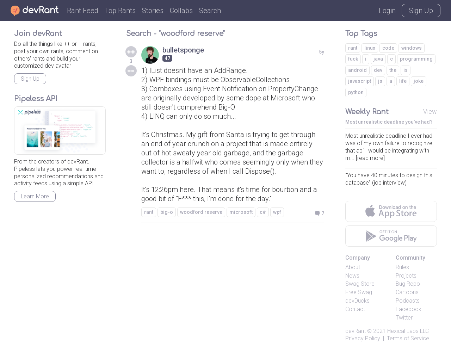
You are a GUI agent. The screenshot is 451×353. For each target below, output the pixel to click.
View (430, 111)
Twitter (404, 317)
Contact (355, 309)
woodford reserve (201, 212)
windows (411, 48)
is (405, 70)
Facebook (408, 309)
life (403, 81)
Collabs (181, 10)
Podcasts (408, 300)
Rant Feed (82, 10)
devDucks (357, 300)
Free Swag (358, 292)
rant (148, 212)
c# (263, 212)
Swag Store (360, 283)
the (392, 70)
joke (419, 81)
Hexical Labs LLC (408, 331)
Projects (406, 275)
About (352, 267)
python (356, 92)
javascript (359, 81)
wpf (277, 212)
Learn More (35, 196)
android (357, 70)
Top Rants (120, 10)
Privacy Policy (362, 338)
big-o (166, 212)
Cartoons (407, 292)
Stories (152, 10)
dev (378, 70)
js (380, 81)
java (378, 59)
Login (387, 10)
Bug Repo (408, 283)
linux (369, 48)
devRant (355, 331)
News (352, 275)
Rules (402, 267)
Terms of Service (408, 338)
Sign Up (421, 10)
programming (416, 59)
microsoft (241, 212)
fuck (353, 59)
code (388, 48)
